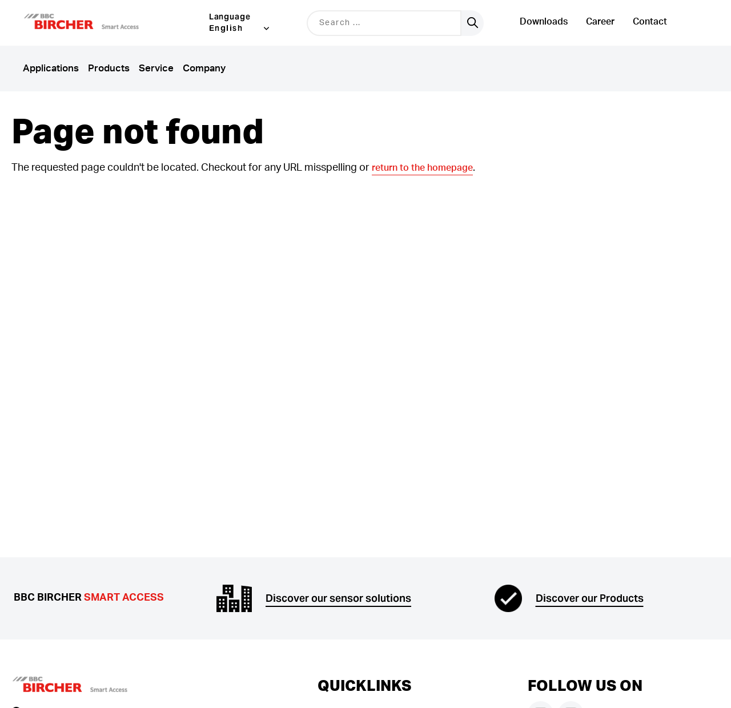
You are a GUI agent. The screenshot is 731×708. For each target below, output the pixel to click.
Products (109, 68)
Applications (51, 68)
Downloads (544, 21)
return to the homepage (422, 167)
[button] (96, 23)
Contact (650, 21)
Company (204, 68)
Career (600, 21)
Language (230, 16)
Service (156, 68)
